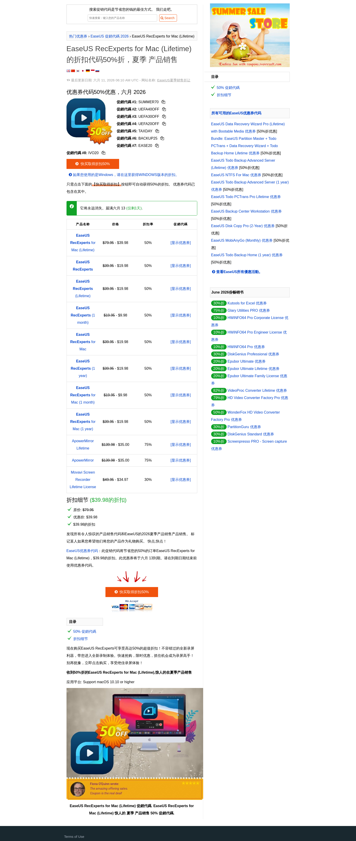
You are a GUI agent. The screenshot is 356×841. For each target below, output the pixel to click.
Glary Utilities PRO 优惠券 (249, 310)
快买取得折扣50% (92, 164)
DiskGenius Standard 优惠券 (251, 434)
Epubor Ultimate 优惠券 (247, 361)
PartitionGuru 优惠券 (244, 427)
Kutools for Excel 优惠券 (247, 303)
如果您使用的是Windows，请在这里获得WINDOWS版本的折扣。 (123, 175)
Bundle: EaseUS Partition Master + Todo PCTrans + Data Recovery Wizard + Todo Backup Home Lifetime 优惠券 (244, 146)
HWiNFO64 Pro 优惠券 (246, 347)
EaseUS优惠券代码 (82, 551)
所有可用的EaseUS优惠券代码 (236, 113)
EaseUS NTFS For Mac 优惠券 (236, 175)
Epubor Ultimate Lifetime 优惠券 (253, 369)
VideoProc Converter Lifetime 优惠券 (257, 390)
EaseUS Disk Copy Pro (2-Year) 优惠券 (243, 226)
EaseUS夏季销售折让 (173, 80)
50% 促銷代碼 (84, 631)
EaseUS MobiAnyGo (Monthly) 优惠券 (242, 240)
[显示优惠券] (181, 243)
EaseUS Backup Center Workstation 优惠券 (246, 211)
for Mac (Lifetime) (82, 242)
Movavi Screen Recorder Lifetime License (83, 479)
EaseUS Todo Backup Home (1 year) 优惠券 (247, 255)
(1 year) (83, 368)
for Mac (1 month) (82, 395)
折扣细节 (80, 639)
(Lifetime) (83, 288)
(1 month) (83, 315)
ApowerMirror (83, 460)
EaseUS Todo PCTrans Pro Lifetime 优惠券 (246, 197)
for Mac (82, 342)
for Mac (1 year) (82, 421)
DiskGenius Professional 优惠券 (253, 354)
